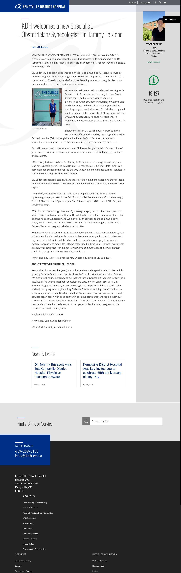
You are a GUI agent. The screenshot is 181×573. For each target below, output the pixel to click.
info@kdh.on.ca (28, 455)
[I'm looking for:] (122, 421)
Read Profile (154, 62)
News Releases (40, 47)
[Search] (86, 421)
